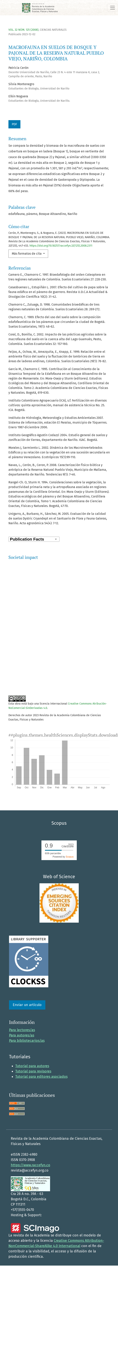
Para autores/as (21, 1016)
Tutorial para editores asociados (41, 1057)
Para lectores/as (22, 1011)
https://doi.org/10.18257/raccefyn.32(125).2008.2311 (60, 245)
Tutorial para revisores (33, 1052)
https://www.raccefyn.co (30, 1146)
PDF (14, 124)
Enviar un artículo (27, 986)
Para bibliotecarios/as (27, 1021)
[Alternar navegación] (112, 8)
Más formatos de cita (27, 253)
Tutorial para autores (32, 1047)
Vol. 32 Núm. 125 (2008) (23, 29)
